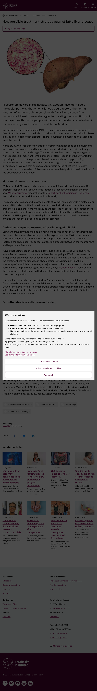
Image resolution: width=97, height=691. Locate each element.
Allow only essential (48, 361)
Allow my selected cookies (48, 368)
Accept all (48, 375)
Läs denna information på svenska (20, 355)
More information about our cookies (21, 352)
